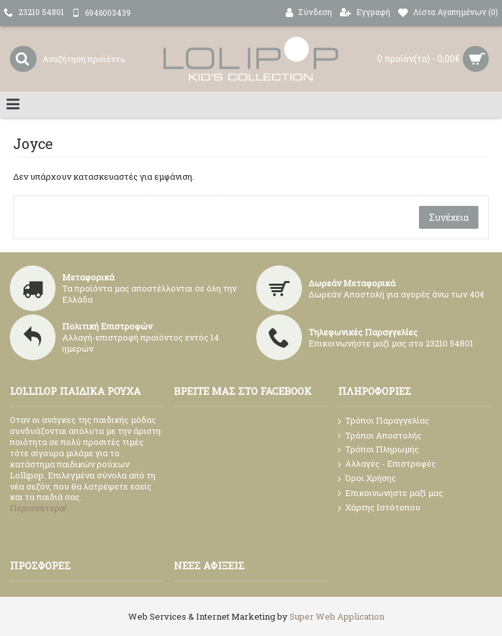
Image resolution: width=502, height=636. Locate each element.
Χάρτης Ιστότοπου (379, 507)
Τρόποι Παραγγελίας (383, 420)
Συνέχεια (449, 217)
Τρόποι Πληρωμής (378, 449)
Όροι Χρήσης (367, 478)
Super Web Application (337, 616)
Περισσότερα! (38, 508)
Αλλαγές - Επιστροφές (387, 464)
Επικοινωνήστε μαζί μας (390, 493)
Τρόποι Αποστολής (380, 435)
